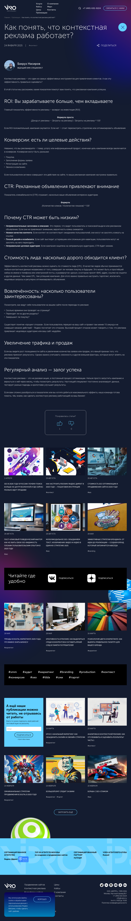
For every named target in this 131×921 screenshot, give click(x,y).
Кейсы (57, 888)
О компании (60, 892)
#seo (89, 492)
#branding (91, 551)
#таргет (60, 797)
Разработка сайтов (33, 892)
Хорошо (42, 899)
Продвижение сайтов (34, 884)
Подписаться (24, 735)
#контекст (33, 45)
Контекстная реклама (35, 888)
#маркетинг (9, 648)
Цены (56, 884)
